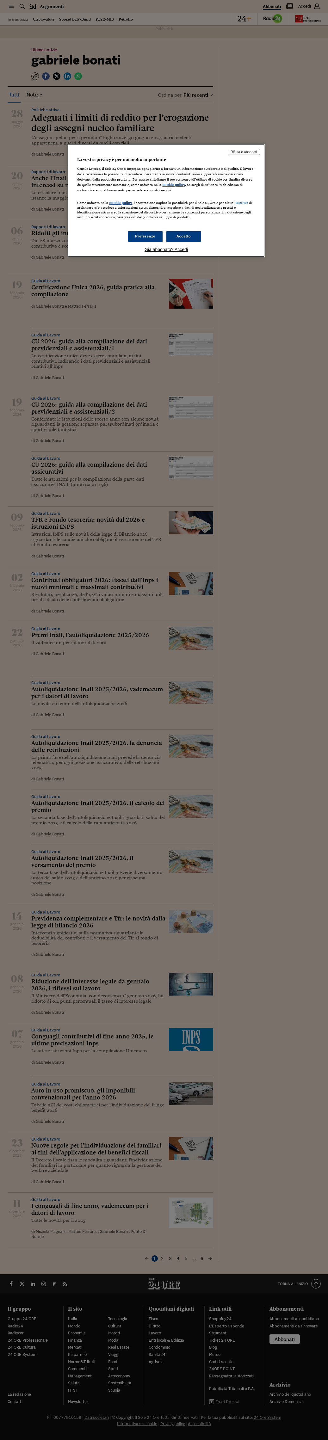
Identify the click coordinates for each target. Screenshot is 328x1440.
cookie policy (173, 185)
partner (241, 203)
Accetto (183, 236)
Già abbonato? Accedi (166, 249)
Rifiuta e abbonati (244, 152)
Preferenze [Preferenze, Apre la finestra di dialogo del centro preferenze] (145, 236)
